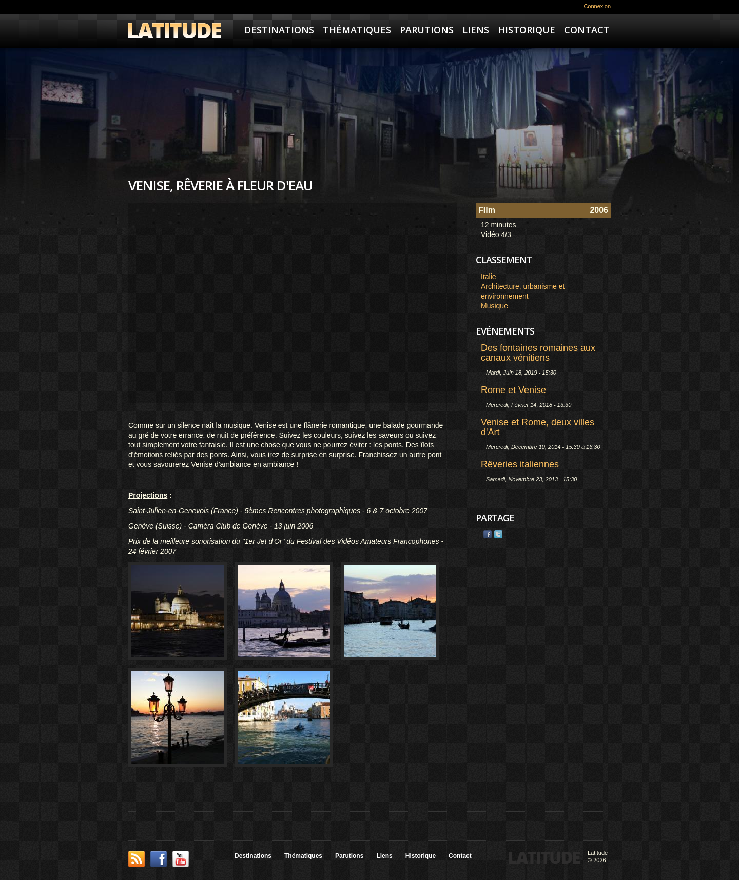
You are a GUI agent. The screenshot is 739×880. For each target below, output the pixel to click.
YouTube (180, 859)
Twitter (498, 534)
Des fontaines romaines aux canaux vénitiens (538, 353)
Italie (488, 276)
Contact (587, 29)
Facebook (487, 534)
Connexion (597, 6)
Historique (526, 29)
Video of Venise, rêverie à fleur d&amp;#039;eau (292, 303)
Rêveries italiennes (520, 464)
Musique (494, 306)
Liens (475, 29)
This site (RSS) (136, 859)
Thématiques (357, 29)
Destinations (279, 29)
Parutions (427, 29)
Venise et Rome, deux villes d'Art (537, 427)
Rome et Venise (513, 390)
